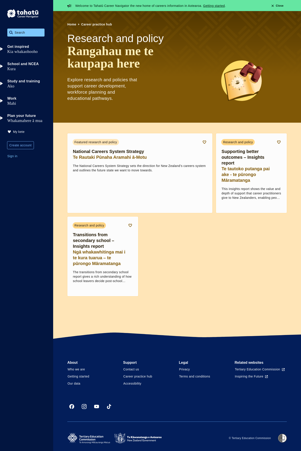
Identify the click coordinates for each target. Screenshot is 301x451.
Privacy (184, 369)
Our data (74, 383)
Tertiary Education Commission (260, 369)
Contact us (131, 369)
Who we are (76, 369)
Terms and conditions (194, 376)
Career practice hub (96, 24)
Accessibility (132, 383)
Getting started (214, 6)
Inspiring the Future (251, 376)
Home (71, 24)
